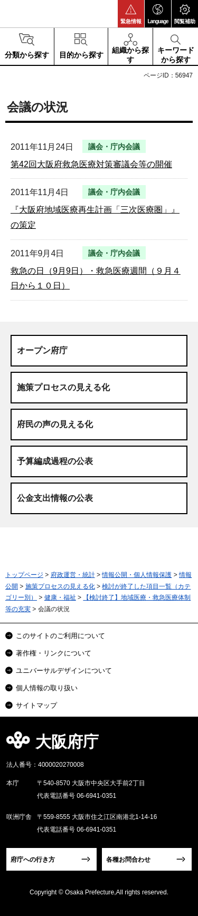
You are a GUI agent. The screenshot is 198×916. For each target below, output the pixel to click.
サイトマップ (36, 705)
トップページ (24, 574)
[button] (131, 13)
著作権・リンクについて (53, 653)
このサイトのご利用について (60, 636)
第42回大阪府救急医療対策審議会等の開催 (91, 164)
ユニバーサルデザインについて (64, 670)
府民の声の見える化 (55, 424)
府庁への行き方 (33, 859)
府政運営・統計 (73, 574)
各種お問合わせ (128, 859)
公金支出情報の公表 (55, 498)
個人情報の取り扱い (47, 688)
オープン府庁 (42, 350)
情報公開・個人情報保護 (137, 574)
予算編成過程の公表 (55, 461)
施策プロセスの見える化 (63, 387)
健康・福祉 (60, 597)
